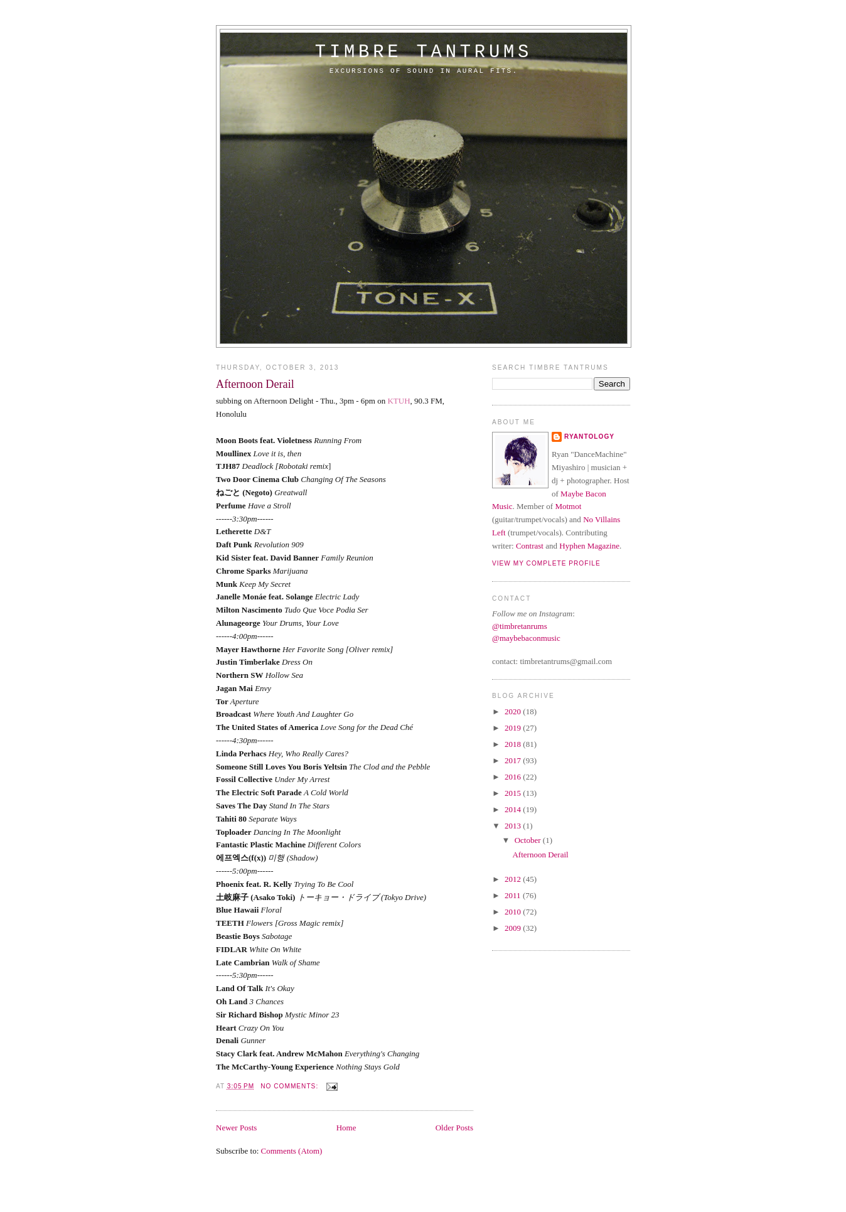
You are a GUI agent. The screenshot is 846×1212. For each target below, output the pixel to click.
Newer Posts (236, 1127)
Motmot (568, 506)
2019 (514, 727)
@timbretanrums (519, 626)
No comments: (290, 1086)
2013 (514, 825)
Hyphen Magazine (589, 545)
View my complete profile (546, 563)
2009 (514, 928)
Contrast (529, 545)
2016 (514, 776)
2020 (514, 711)
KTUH (398, 400)
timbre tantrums (423, 52)
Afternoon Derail (255, 384)
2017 (514, 760)
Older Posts (454, 1127)
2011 (514, 895)
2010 (514, 911)
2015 (514, 793)
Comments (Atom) (292, 1151)
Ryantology (589, 436)
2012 (514, 879)
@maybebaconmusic (526, 638)
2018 (514, 744)
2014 (514, 809)
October (529, 840)
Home (346, 1127)
